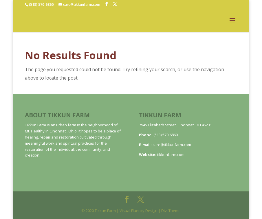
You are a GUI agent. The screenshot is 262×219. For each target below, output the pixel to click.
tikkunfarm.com (170, 154)
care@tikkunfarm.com (172, 144)
